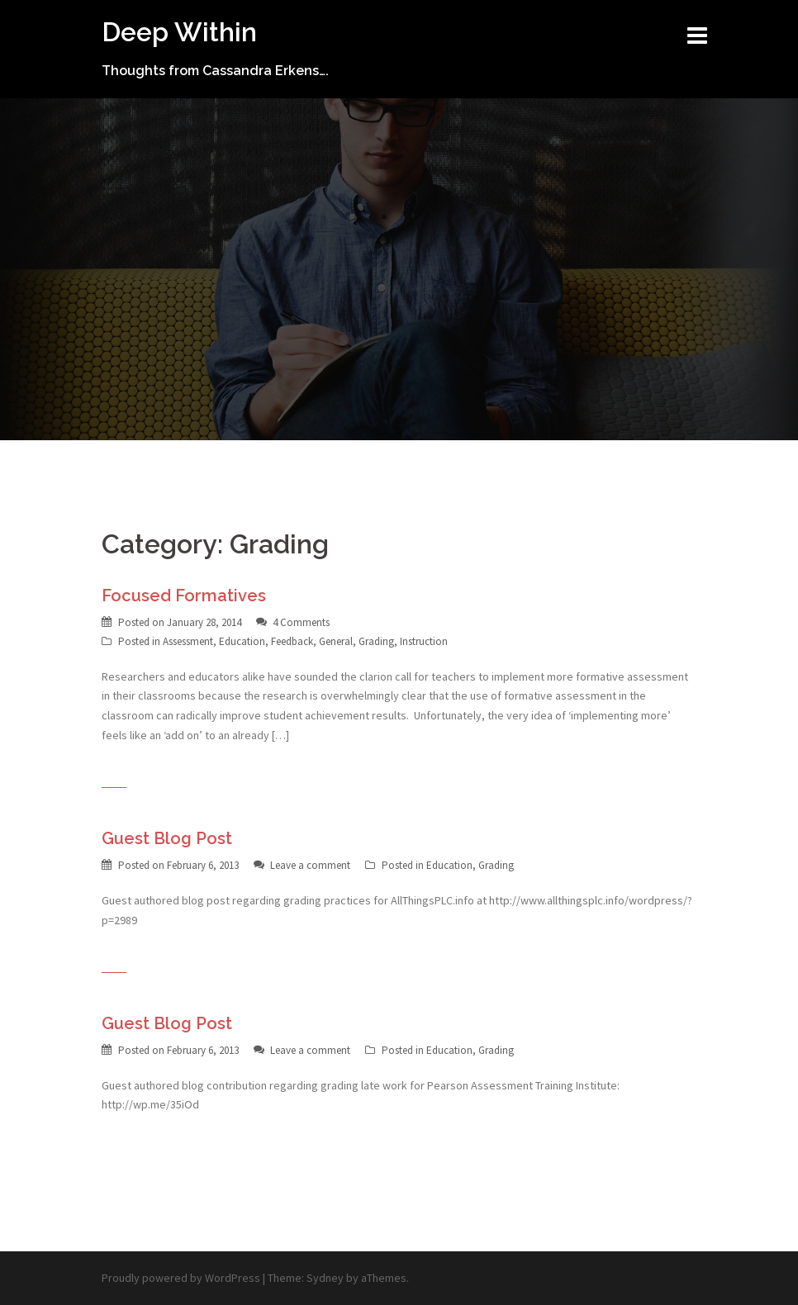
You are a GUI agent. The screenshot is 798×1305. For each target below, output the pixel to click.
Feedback (292, 641)
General (336, 641)
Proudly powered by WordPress (181, 1277)
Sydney (325, 1277)
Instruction (424, 641)
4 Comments (301, 622)
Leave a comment (310, 865)
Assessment (188, 641)
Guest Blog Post (167, 838)
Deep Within (179, 32)
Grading (376, 641)
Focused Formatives (184, 595)
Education (242, 641)
